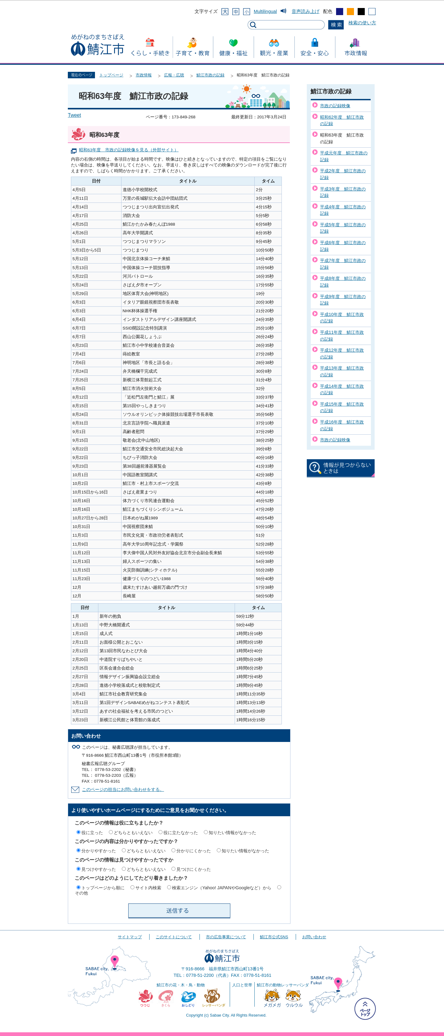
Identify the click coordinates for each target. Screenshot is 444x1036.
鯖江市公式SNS (274, 937)
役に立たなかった (180, 832)
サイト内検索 (148, 887)
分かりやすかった (98, 850)
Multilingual (265, 11)
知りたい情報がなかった (232, 832)
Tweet (74, 115)
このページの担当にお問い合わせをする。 (123, 789)
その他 (81, 893)
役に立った (92, 832)
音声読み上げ (305, 11)
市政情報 (144, 75)
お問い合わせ (314, 937)
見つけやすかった (98, 869)
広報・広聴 (174, 75)
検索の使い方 (362, 22)
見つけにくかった (193, 869)
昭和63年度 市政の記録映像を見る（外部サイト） (129, 150)
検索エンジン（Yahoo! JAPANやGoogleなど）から (221, 887)
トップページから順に (103, 887)
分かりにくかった (193, 850)
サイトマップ (130, 937)
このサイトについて (174, 937)
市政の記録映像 (335, 105)
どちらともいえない (133, 832)
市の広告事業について (226, 937)
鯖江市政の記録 (210, 75)
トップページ (111, 75)
